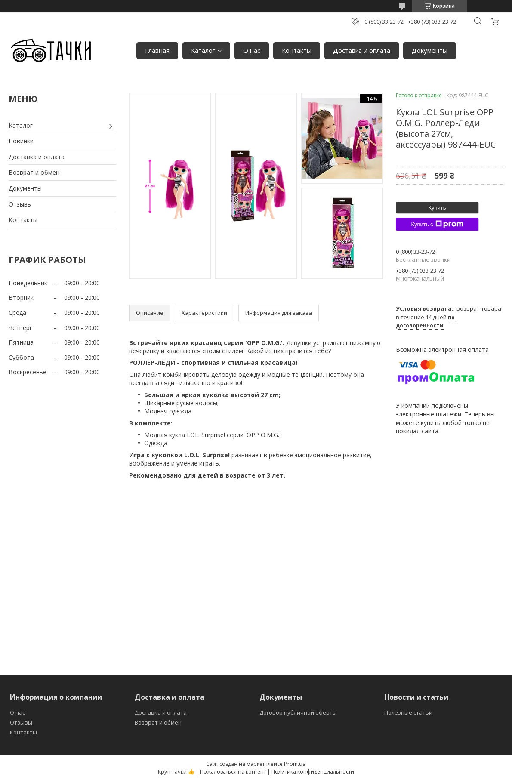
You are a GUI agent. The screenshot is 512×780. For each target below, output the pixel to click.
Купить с (437, 224)
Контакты (297, 50)
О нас (251, 50)
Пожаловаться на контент (233, 771)
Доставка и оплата (361, 50)
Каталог (203, 50)
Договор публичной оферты (298, 712)
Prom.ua (295, 764)
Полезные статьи (408, 712)
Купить (437, 207)
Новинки (21, 141)
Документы (429, 50)
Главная (157, 50)
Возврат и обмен (34, 172)
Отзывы (20, 204)
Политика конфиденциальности (312, 771)
